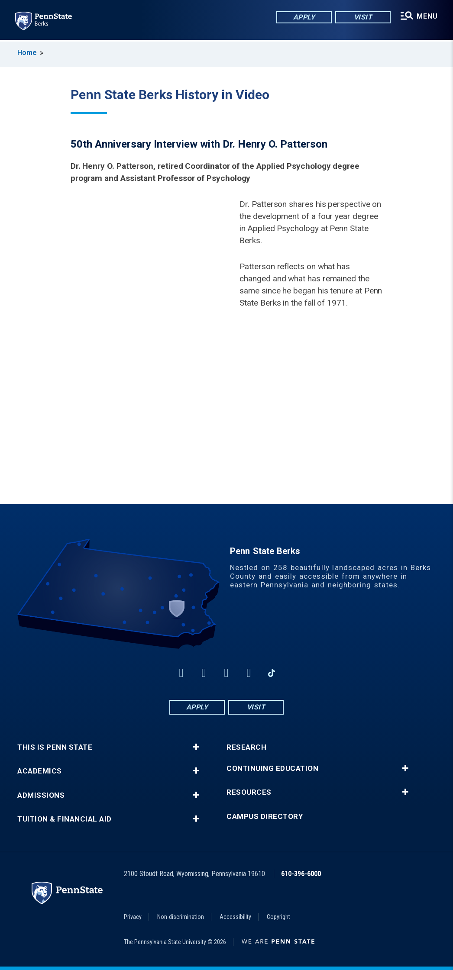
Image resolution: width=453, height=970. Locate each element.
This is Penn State (54, 747)
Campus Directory (264, 816)
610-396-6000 (301, 874)
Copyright (278, 916)
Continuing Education (272, 768)
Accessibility (235, 916)
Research (246, 747)
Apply (304, 17)
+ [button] (196, 747)
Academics (39, 771)
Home (26, 52)
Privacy (133, 916)
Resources (249, 792)
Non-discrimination (180, 916)
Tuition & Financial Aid (64, 819)
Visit (362, 17)
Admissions (41, 795)
